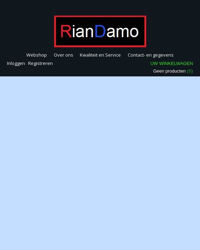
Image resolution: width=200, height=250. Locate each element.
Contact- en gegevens (151, 55)
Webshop (36, 55)
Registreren (40, 63)
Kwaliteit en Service (100, 55)
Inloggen (16, 63)
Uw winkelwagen (171, 63)
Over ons (63, 55)
